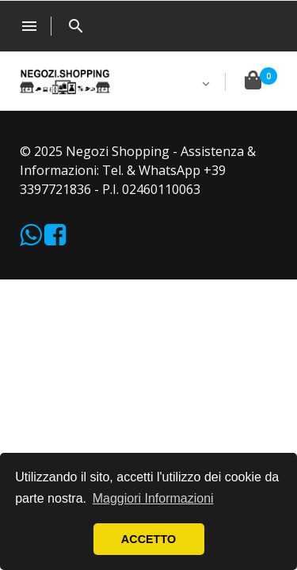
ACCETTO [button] (148, 539)
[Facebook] (55, 239)
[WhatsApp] (32, 239)
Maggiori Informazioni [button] (153, 498)
